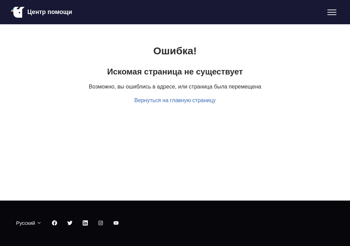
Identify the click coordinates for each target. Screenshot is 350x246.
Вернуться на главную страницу (175, 100)
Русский (29, 223)
